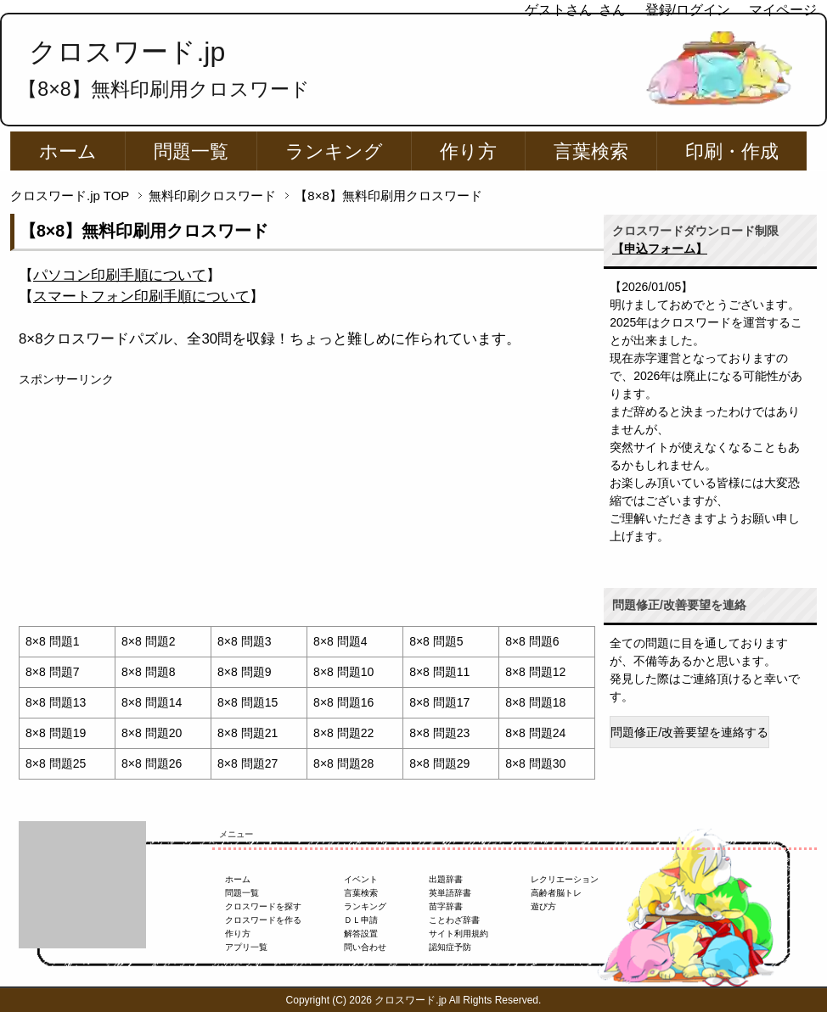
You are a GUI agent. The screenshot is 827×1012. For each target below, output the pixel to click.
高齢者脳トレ (556, 892)
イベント (361, 879)
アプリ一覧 (246, 947)
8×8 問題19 (55, 733)
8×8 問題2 (148, 641)
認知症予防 (450, 947)
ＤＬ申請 (361, 920)
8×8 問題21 (247, 733)
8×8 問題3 (244, 641)
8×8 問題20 (151, 733)
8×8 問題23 (439, 733)
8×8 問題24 (535, 733)
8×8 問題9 (244, 672)
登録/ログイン (687, 10)
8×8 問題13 (55, 702)
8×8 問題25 (55, 763)
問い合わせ (365, 947)
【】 (120, 275)
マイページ (783, 10)
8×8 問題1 (52, 641)
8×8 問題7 (52, 672)
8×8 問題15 (247, 702)
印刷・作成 (732, 151)
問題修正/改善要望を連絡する (689, 732)
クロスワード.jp (127, 51)
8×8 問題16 (343, 702)
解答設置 (361, 933)
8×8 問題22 (343, 733)
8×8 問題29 (439, 763)
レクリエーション (565, 879)
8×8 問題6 (532, 641)
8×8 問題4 (340, 641)
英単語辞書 (450, 892)
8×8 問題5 (436, 641)
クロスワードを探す (263, 906)
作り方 (468, 151)
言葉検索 (591, 151)
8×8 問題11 (439, 672)
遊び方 (543, 906)
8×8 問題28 (343, 763)
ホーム (68, 151)
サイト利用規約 (458, 933)
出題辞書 (446, 879)
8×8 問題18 (535, 702)
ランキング (334, 151)
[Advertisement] (307, 507)
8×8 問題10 (343, 672)
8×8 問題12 (535, 672)
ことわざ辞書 (454, 920)
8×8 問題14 (151, 702)
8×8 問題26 (151, 763)
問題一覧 (191, 151)
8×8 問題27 (247, 763)
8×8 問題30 (535, 763)
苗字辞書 (446, 906)
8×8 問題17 (439, 702)
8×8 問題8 (148, 672)
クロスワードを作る (263, 920)
